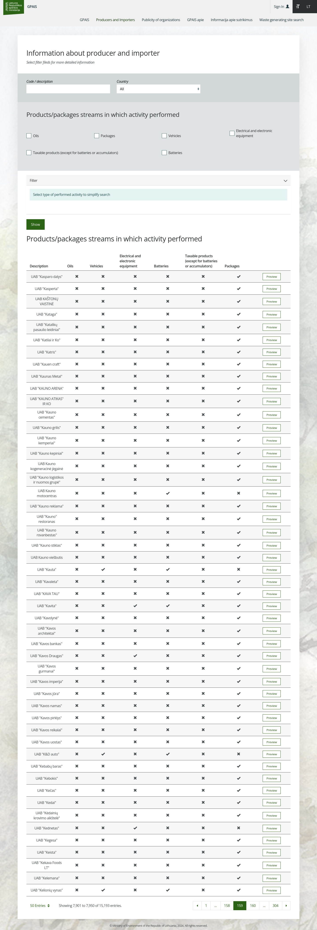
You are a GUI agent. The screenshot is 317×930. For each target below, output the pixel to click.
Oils (32, 135)
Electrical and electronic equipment (251, 133)
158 (227, 905)
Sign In (281, 6)
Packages (104, 135)
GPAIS (32, 6)
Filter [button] (158, 180)
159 (240, 905)
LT (308, 6)
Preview (271, 277)
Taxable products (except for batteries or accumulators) (72, 152)
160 (253, 905)
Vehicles (171, 135)
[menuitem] (84, 19)
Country (122, 81)
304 (275, 905)
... (215, 905)
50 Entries (40, 905)
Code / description (39, 81)
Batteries (172, 152)
